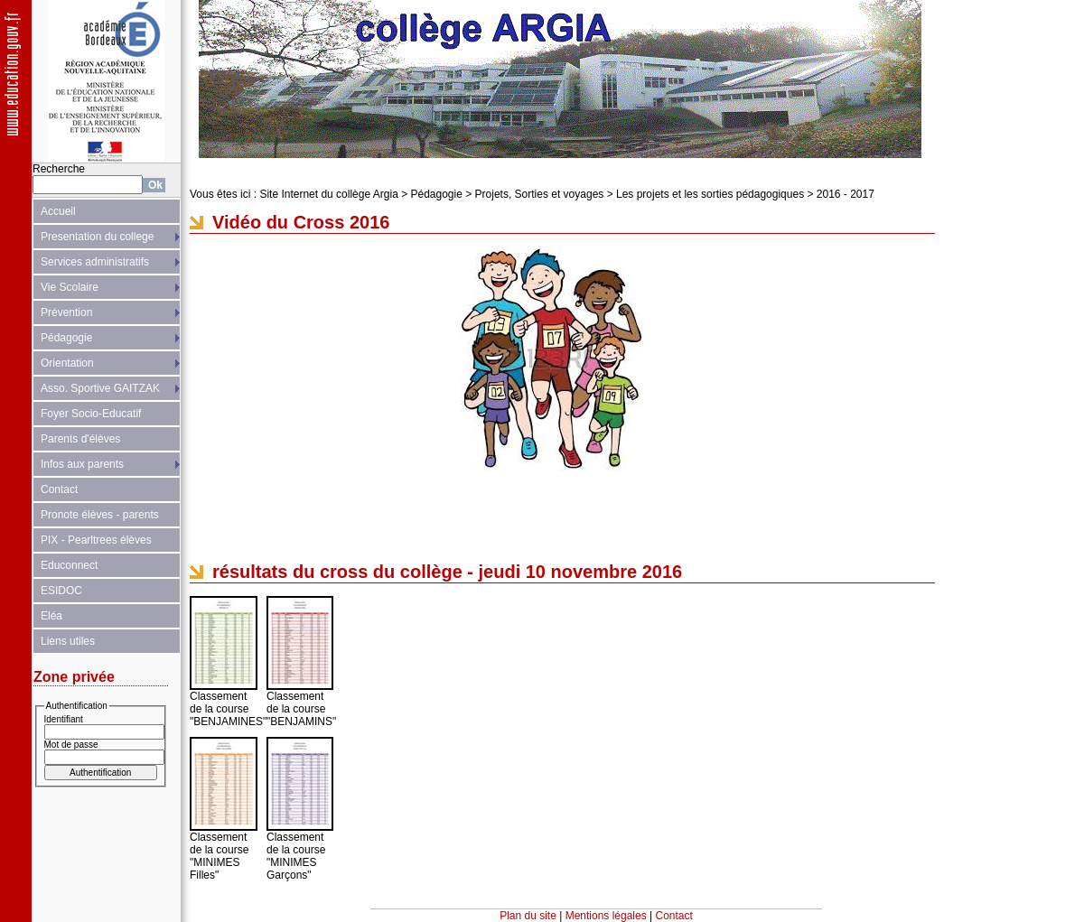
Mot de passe (71, 745)
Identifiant (63, 719)
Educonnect (69, 565)
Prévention (66, 312)
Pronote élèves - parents (100, 514)
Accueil (58, 211)
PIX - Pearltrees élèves (96, 540)
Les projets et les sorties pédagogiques (710, 194)
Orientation (67, 363)
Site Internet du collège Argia (328, 194)
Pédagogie (66, 337)
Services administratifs (95, 262)
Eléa (51, 616)
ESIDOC (61, 590)
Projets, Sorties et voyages (539, 194)
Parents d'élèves (80, 439)
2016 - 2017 (845, 194)
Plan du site (528, 915)
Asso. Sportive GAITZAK (100, 388)
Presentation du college (97, 236)
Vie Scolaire (69, 287)
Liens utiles (68, 641)
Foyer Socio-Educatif (91, 413)
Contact (59, 489)
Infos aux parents (82, 464)
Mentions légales (606, 915)
